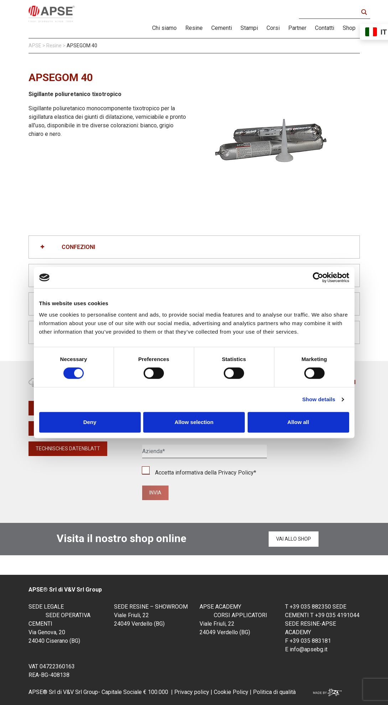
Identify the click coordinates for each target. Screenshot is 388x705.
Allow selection (194, 422)
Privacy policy (191, 692)
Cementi (221, 28)
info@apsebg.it (308, 649)
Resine (194, 28)
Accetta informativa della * (199, 472)
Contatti (324, 28)
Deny (90, 422)
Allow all (298, 422)
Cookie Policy (230, 692)
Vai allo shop (293, 539)
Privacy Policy (236, 472)
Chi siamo (164, 28)
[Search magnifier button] (363, 12)
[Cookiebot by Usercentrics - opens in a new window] (318, 277)
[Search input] (330, 12)
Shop (349, 28)
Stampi (249, 28)
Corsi (273, 28)
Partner (297, 28)
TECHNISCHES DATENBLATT (68, 448)
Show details (318, 399)
